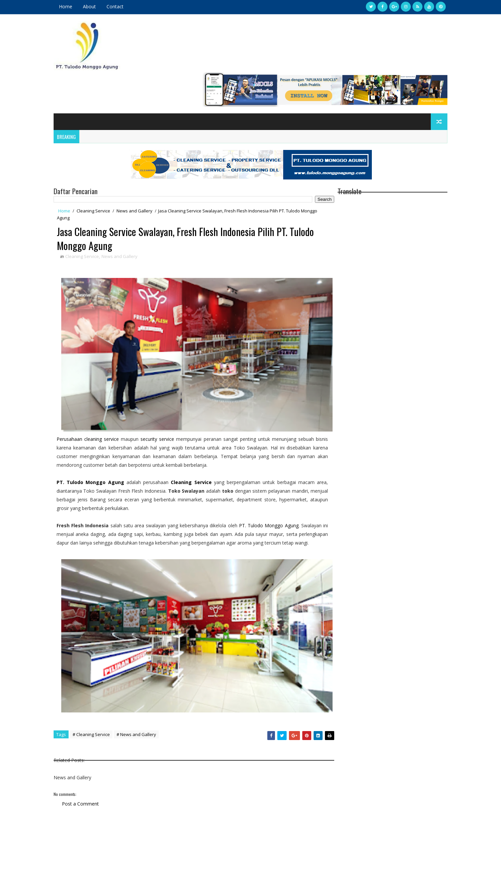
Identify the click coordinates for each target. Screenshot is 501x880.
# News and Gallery (142, 684)
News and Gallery (140, 174)
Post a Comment (86, 753)
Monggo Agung (109, 435)
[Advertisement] (189, 820)
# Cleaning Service (97, 684)
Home (71, 6)
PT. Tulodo (77, 435)
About (95, 6)
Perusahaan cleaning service (93, 392)
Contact (120, 6)
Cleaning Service (99, 174)
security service (160, 392)
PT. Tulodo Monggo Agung (281, 478)
